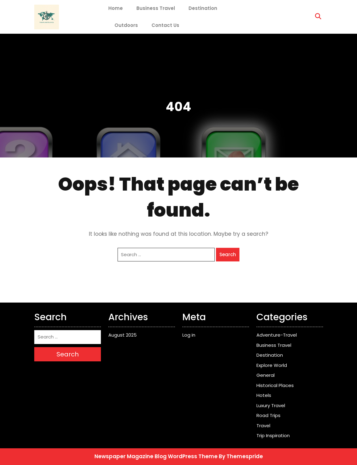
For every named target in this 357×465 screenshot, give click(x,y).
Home (115, 8)
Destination (203, 8)
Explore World (271, 365)
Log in (188, 335)
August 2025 (122, 335)
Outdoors (126, 25)
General (265, 375)
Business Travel (155, 8)
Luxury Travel (270, 405)
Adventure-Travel (276, 335)
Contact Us (165, 25)
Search (227, 254)
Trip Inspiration (273, 435)
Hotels (263, 395)
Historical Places (275, 385)
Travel (263, 425)
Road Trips (268, 415)
